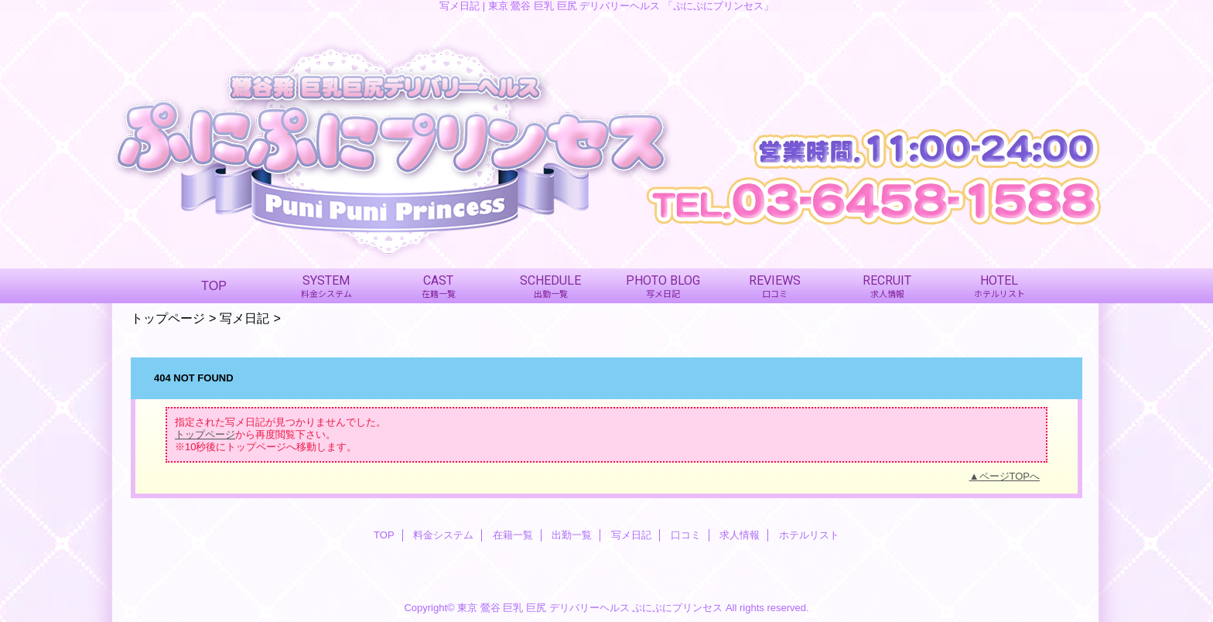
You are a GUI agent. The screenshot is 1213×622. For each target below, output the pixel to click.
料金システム (443, 535)
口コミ (686, 535)
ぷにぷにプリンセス (677, 607)
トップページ (168, 318)
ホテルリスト (809, 535)
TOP (214, 285)
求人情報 (739, 535)
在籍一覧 (513, 535)
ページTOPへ (1009, 476)
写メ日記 (244, 318)
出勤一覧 (572, 535)
